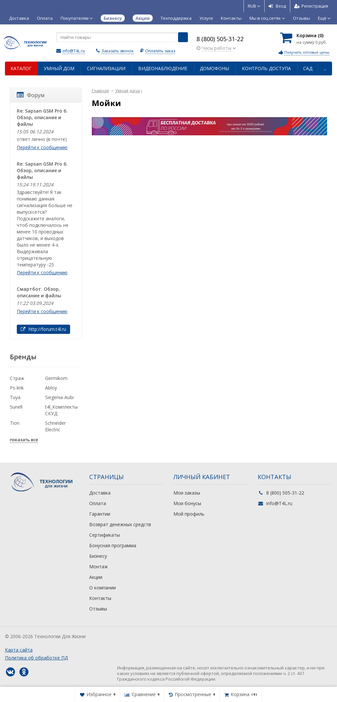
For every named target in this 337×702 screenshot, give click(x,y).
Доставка (19, 18)
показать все (24, 440)
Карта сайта (19, 650)
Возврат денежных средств (120, 524)
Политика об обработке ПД (36, 658)
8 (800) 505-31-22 (220, 39)
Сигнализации (106, 68)
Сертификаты (104, 535)
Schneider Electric (55, 426)
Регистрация (311, 6)
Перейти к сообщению (42, 147)
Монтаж (98, 566)
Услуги (206, 18)
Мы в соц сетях (267, 18)
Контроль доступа (266, 68)
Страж (17, 378)
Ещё (324, 18)
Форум (30, 95)
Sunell (16, 407)
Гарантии (99, 514)
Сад (307, 68)
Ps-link (17, 388)
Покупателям (77, 18)
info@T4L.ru (74, 51)
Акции (95, 577)
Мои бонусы (187, 503)
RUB (254, 6)
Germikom (56, 378)
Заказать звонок (117, 51)
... (325, 68)
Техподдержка (176, 18)
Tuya (15, 397)
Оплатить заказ (160, 51)
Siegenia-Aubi (59, 397)
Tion (14, 423)
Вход (277, 6)
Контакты (231, 18)
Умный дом (59, 68)
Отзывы (301, 18)
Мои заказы (186, 493)
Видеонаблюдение (162, 68)
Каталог (21, 68)
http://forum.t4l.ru (43, 329)
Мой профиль (188, 514)
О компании (102, 587)
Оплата (45, 18)
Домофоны (214, 68)
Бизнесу (98, 556)
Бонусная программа (112, 545)
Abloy (51, 388)
